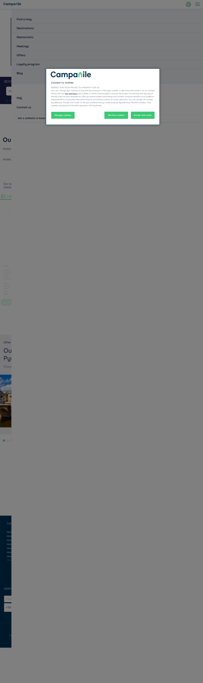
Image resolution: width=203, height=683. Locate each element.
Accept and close (143, 115)
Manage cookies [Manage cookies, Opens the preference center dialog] (62, 115)
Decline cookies (116, 115)
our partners (71, 93)
